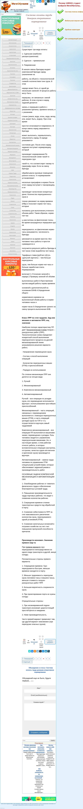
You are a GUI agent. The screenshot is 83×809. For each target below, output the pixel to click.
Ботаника (12, 67)
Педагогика (13, 176)
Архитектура (12, 52)
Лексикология (12, 130)
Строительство (12, 213)
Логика (12, 136)
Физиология (12, 232)
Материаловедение (12, 148)
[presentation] (39, 726)
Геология (12, 80)
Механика (12, 167)
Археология (12, 49)
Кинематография (12, 117)
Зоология (12, 95)
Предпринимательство (12, 58)
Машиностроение (12, 151)
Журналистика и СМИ (12, 92)
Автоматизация (12, 40)
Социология (12, 204)
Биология (12, 61)
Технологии (12, 220)
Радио (12, 198)
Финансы (12, 238)
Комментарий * (39, 702)
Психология (12, 195)
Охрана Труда (12, 173)
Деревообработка (12, 89)
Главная (32, 1)
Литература (12, 133)
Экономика (13, 251)
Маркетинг (12, 139)
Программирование (12, 185)
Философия (12, 235)
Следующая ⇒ (27, 46)
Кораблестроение (12, 120)
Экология (12, 247)
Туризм (13, 223)
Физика (13, 229)
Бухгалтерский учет (12, 71)
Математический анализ (12, 145)
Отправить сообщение (39, 732)
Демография (12, 86)
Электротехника (12, 254)
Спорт (12, 207)
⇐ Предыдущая (27, 43)
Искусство (12, 111)
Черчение (12, 244)
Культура (12, 126)
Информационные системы (12, 108)
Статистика (12, 210)
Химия (12, 241)
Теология (12, 216)
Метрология (12, 164)
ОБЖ (12, 170)
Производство (12, 189)
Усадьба (12, 226)
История (12, 114)
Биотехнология (12, 64)
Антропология (12, 46)
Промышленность (12, 192)
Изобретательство (13, 99)
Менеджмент (12, 157)
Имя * (39, 688)
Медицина (12, 154)
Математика (12, 142)
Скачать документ (50, 33)
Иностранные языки (12, 102)
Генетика (12, 74)
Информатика (12, 105)
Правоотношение (12, 182)
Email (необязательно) (39, 695)
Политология (12, 179)
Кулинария (13, 123)
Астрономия (12, 55)
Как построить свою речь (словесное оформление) (40, 748)
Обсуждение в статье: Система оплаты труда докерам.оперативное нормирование (40, 670)
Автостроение (12, 43)
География (13, 77)
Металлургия (12, 161)
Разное (13, 201)
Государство (12, 83)
